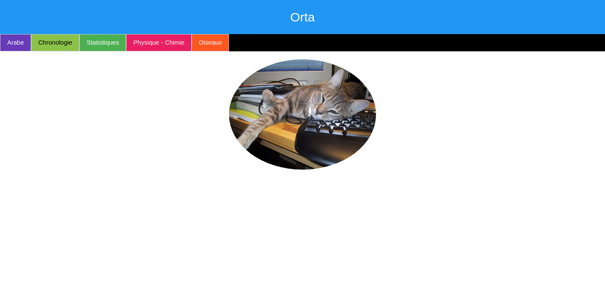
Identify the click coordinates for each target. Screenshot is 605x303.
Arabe (15, 42)
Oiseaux (210, 42)
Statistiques (103, 42)
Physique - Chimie (158, 42)
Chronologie (55, 42)
